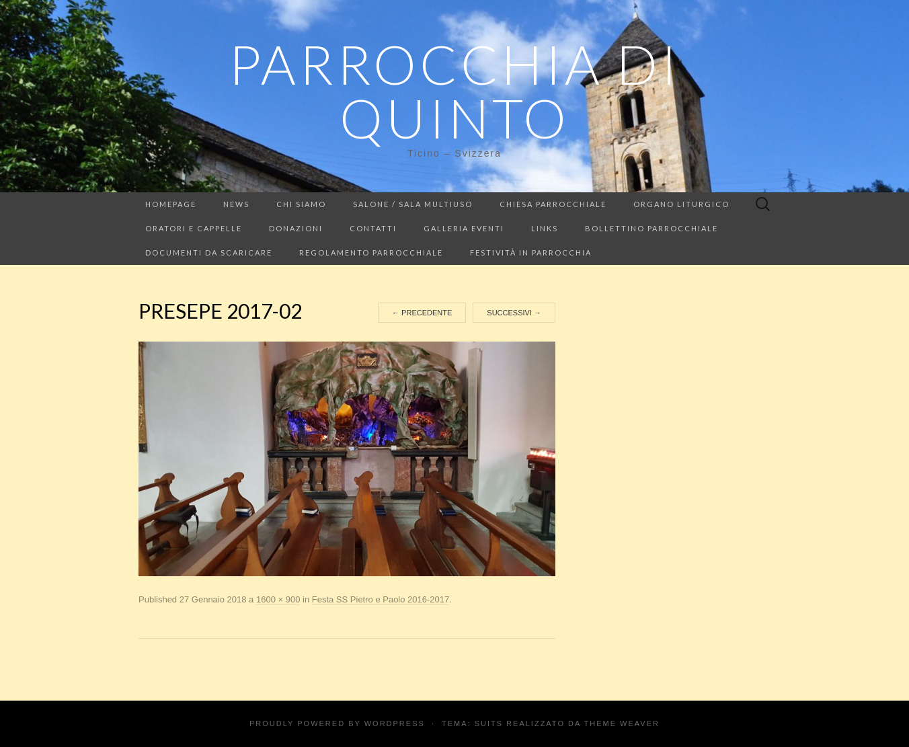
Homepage (170, 204)
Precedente (422, 313)
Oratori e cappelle (193, 228)
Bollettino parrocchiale (651, 228)
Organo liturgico (681, 204)
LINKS (544, 228)
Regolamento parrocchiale (371, 252)
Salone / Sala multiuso (413, 204)
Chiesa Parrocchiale (553, 204)
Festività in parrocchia (531, 252)
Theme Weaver (622, 723)
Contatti (373, 228)
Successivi (514, 313)
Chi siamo (301, 204)
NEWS (236, 204)
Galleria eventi (464, 228)
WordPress (394, 723)
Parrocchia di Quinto (454, 91)
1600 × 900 (278, 599)
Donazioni (296, 228)
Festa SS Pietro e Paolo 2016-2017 (381, 599)
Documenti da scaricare (208, 252)
